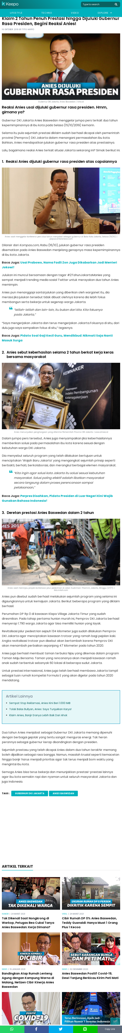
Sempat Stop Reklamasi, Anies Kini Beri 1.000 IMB (39, 703)
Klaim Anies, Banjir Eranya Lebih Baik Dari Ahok (38, 715)
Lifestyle (16, 12)
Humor (5, 914)
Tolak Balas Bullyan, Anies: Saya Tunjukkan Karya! (40, 709)
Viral (64, 914)
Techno (46, 12)
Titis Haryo (28, 29)
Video (75, 12)
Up (115, 1021)
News (4, 969)
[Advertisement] (61, 831)
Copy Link (109, 1029)
